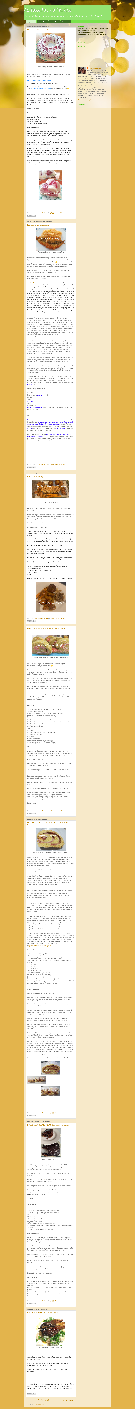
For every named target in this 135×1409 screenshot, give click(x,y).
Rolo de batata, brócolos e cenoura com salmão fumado (46, 628)
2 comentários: (59, 1113)
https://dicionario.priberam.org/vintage (41, 88)
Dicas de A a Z (66, 22)
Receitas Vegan (55, 22)
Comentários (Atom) (39, 1404)
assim (46, 366)
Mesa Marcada (34, 283)
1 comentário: (59, 1391)
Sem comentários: (60, 464)
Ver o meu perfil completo (85, 100)
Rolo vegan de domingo (35, 477)
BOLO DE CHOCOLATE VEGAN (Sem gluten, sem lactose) (48, 1125)
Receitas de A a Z (42, 22)
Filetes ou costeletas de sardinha (38, 225)
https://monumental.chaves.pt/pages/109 (40, 945)
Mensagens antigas (67, 1400)
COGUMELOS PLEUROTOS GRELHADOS (43, 1313)
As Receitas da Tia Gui (95, 68)
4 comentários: (59, 213)
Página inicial (31, 22)
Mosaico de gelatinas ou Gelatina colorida (41, 30)
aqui (44, 1179)
